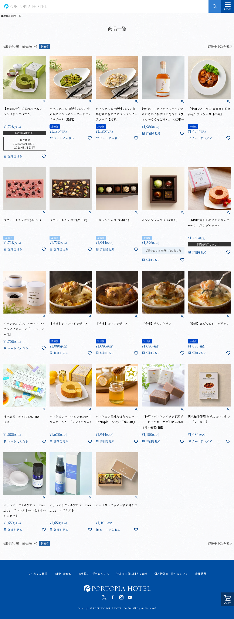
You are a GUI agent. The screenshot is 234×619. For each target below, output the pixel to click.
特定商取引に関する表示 (131, 573)
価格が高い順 (29, 46)
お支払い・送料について (93, 573)
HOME (5, 15)
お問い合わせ (62, 573)
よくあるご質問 (37, 573)
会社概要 (200, 573)
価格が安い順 (11, 46)
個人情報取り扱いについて (171, 573)
